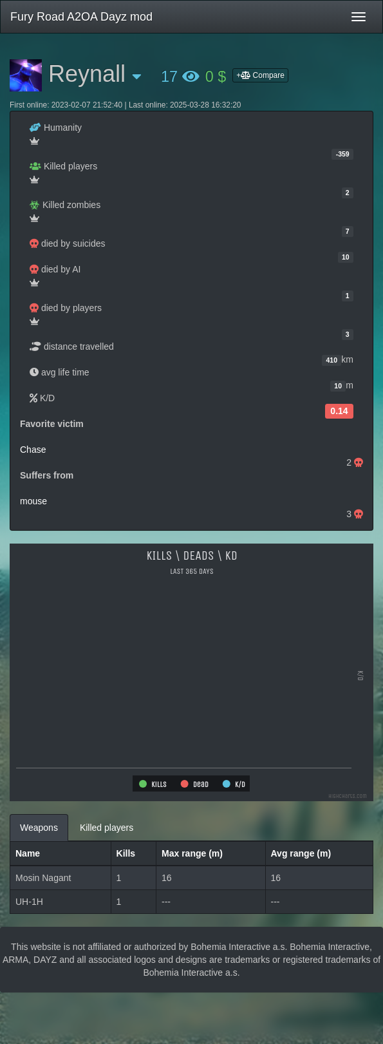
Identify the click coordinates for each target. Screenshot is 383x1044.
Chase (33, 449)
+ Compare (260, 75)
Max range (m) (192, 853)
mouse (33, 501)
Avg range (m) (301, 853)
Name (27, 853)
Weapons (39, 827)
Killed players (106, 827)
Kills (126, 853)
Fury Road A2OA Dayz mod (81, 16)
